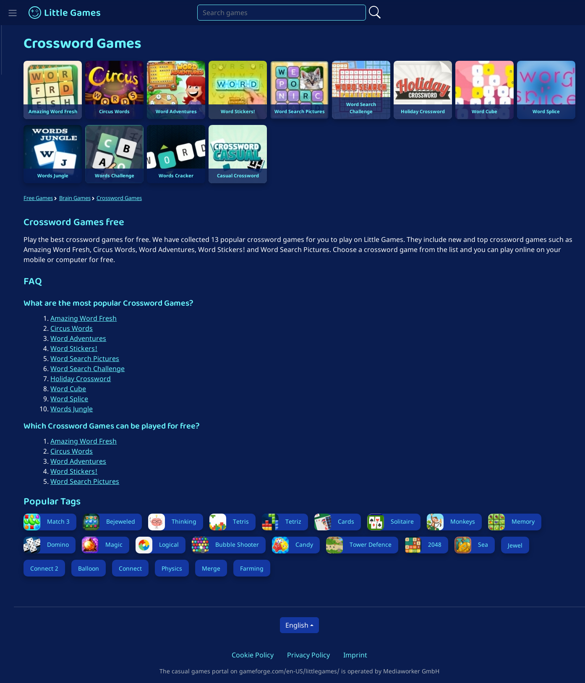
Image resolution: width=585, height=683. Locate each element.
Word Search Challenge (99, 366)
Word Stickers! (85, 346)
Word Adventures (90, 335)
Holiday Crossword (92, 376)
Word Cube (79, 386)
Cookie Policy (258, 652)
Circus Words (83, 325)
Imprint (361, 652)
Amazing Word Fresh (95, 315)
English (302, 622)
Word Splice (80, 396)
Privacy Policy (314, 652)
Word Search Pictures (96, 356)
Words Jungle (83, 406)
